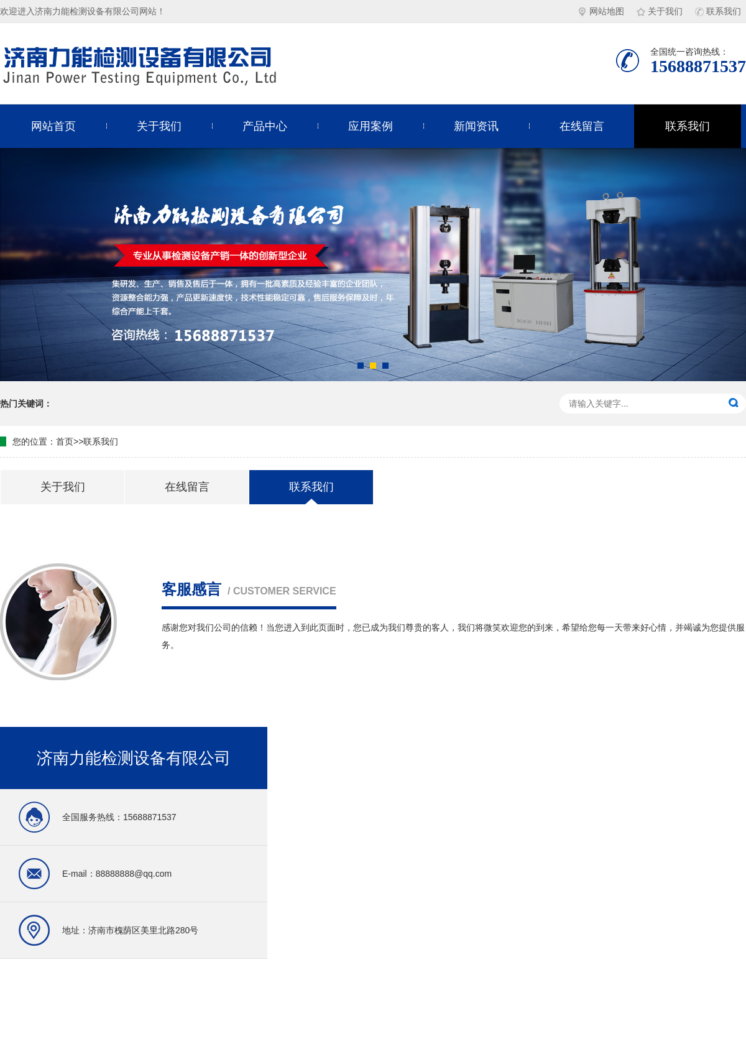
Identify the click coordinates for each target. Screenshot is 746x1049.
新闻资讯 (476, 126)
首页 (64, 441)
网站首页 (53, 126)
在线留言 (582, 126)
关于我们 (660, 11)
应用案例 (370, 126)
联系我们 (718, 11)
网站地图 (601, 11)
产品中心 (264, 126)
